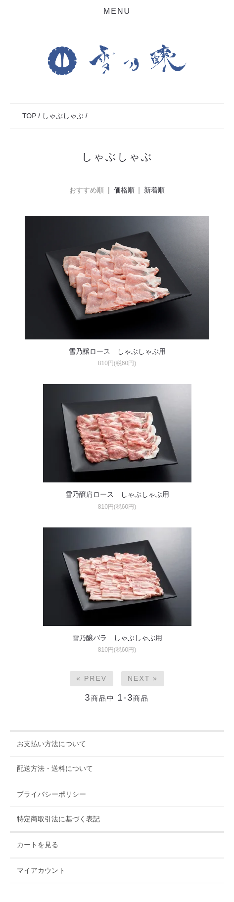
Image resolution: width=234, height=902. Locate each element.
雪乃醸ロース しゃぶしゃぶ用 (117, 351)
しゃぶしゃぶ (63, 116)
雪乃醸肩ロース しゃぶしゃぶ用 (117, 494)
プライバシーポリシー (51, 794)
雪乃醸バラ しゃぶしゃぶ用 (117, 638)
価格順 (124, 190)
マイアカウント (41, 870)
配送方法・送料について (55, 768)
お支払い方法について (51, 744)
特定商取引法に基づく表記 (58, 819)
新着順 (154, 190)
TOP (29, 116)
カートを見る (37, 845)
